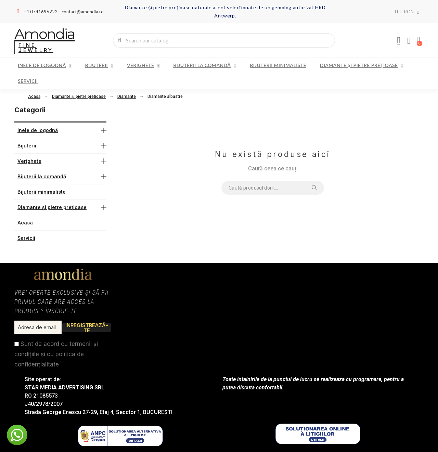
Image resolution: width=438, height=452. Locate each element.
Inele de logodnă (45, 65)
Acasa (25, 223)
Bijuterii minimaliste (278, 65)
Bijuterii (99, 65)
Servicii (28, 81)
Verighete (143, 65)
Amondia (44, 34)
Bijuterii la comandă (204, 65)
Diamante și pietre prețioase (361, 65)
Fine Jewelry (35, 47)
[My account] (398, 40)
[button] (17, 435)
